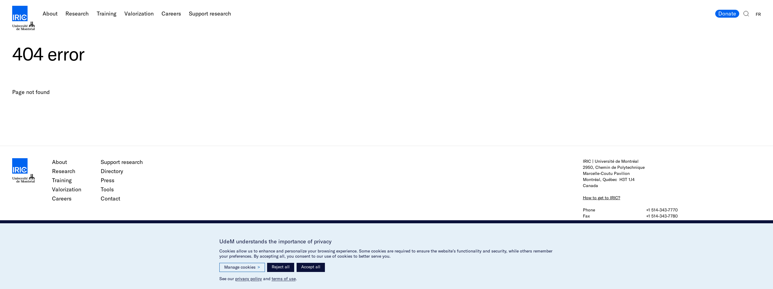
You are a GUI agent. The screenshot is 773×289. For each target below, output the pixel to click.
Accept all (310, 267)
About (50, 13)
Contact (110, 198)
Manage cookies (242, 267)
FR (758, 14)
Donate (727, 13)
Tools (107, 189)
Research (77, 13)
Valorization (139, 13)
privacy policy (248, 278)
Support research (210, 13)
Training (107, 13)
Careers (171, 13)
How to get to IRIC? (601, 197)
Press (107, 180)
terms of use (284, 278)
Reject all (281, 267)
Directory (112, 171)
